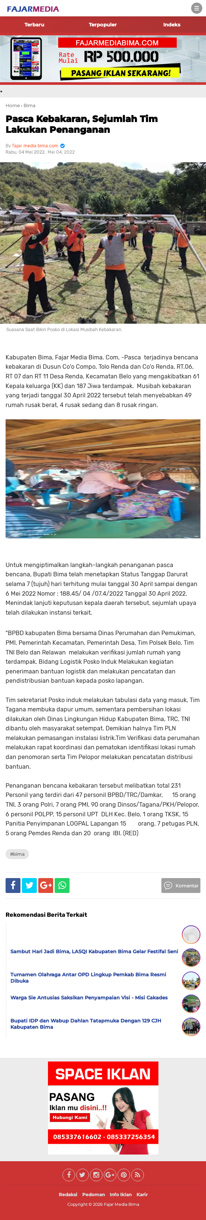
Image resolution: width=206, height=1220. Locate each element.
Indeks (171, 25)
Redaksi (68, 1194)
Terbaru (34, 25)
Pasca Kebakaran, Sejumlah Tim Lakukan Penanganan (82, 124)
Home (13, 105)
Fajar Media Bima (121, 1204)
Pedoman (93, 1194)
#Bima (17, 854)
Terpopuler (103, 25)
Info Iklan (121, 1194)
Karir (142, 1194)
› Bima (28, 105)
